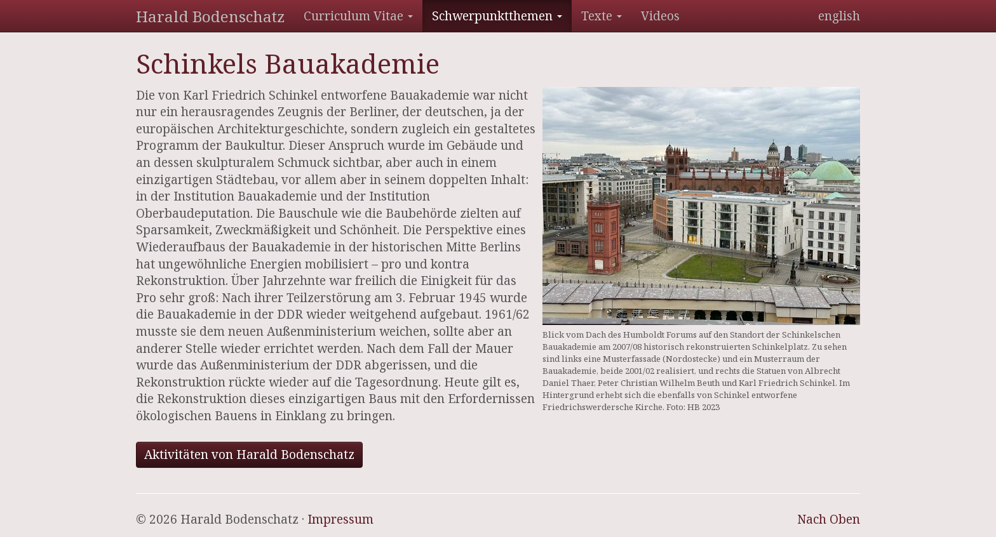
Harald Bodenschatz (210, 16)
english (839, 16)
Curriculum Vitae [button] (358, 16)
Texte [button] (601, 16)
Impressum (340, 519)
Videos (660, 16)
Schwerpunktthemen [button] (497, 16)
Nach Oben (828, 519)
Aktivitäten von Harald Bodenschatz (249, 454)
